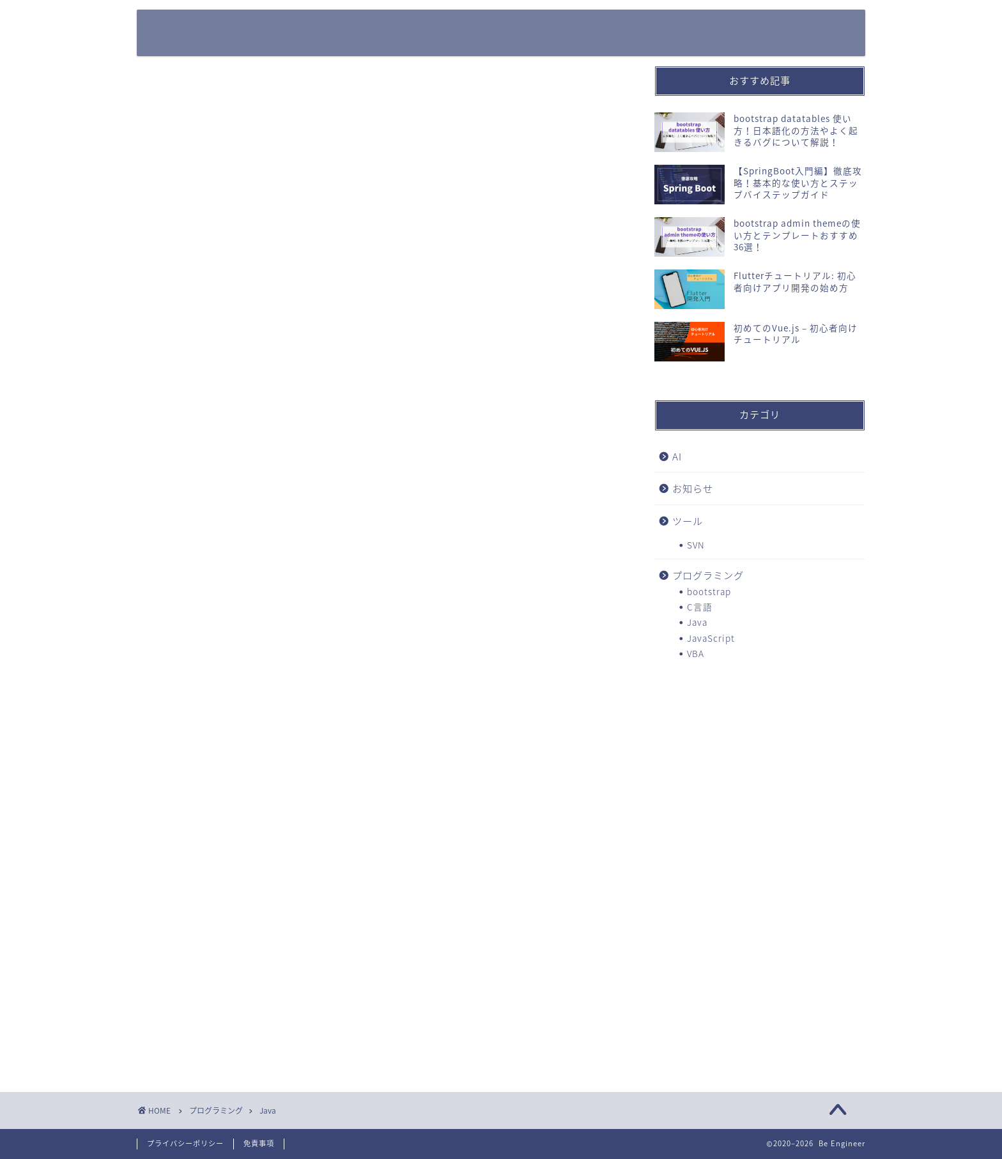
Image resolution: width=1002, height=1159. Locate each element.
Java (697, 622)
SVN (696, 544)
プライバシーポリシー (185, 1144)
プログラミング (708, 575)
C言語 (700, 606)
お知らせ (692, 488)
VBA (695, 653)
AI (677, 456)
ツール (687, 520)
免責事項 (258, 1144)
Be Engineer (198, 32)
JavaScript (711, 638)
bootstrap (709, 591)
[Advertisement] (759, 772)
